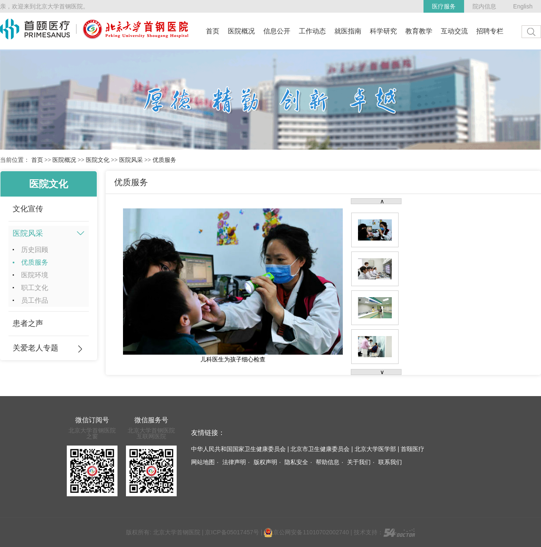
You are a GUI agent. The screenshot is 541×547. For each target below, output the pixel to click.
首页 (37, 160)
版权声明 (265, 462)
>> (47, 160)
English (523, 6)
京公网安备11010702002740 (306, 532)
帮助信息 (327, 462)
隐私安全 (296, 462)
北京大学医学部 (375, 449)
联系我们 (390, 462)
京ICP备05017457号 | (234, 532)
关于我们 (359, 462)
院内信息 (484, 6)
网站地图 (203, 462)
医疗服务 (444, 6)
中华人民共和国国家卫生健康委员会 (238, 449)
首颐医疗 (412, 449)
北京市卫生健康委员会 (320, 449)
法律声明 (234, 462)
